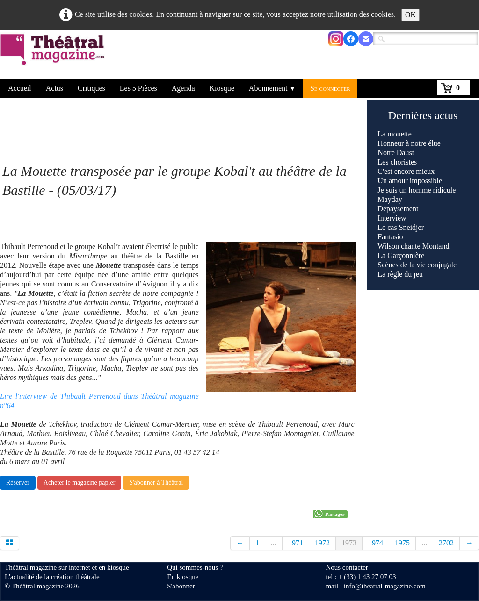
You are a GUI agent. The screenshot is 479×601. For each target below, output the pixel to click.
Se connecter (330, 88)
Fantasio (390, 237)
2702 (446, 543)
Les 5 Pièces (138, 88)
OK (410, 15)
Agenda (183, 88)
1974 (375, 543)
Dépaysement (397, 209)
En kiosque (182, 576)
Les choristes (397, 162)
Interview (391, 218)
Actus (54, 88)
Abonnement (272, 88)
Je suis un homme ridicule (416, 190)
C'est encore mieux (406, 171)
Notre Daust (395, 153)
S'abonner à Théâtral (156, 482)
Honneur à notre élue (409, 143)
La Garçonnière (400, 255)
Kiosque (222, 88)
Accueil (19, 88)
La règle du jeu (399, 274)
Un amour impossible (409, 181)
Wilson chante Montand (413, 246)
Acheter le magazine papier (80, 482)
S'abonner (181, 586)
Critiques (91, 88)
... (273, 543)
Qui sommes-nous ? (195, 567)
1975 (402, 543)
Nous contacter (347, 567)
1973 (348, 543)
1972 (322, 543)
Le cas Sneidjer (400, 227)
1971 (295, 543)
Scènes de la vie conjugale (417, 265)
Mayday (389, 199)
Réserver (17, 482)
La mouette (394, 134)
